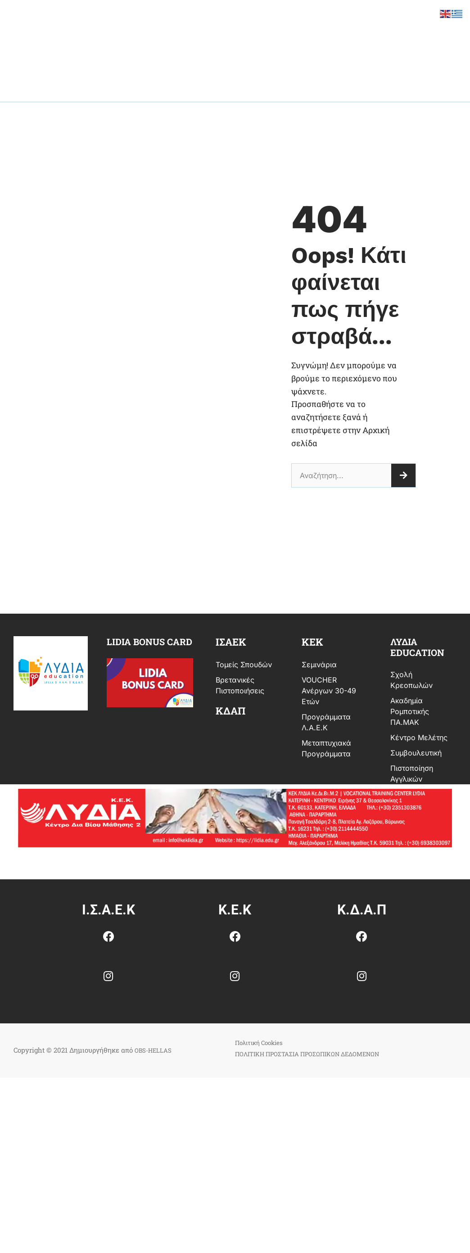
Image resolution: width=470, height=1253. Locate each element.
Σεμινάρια (319, 664)
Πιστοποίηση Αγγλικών (411, 773)
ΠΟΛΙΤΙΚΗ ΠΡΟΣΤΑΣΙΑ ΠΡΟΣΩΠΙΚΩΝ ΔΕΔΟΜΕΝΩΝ (318, 1053)
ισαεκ (231, 641)
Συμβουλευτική (416, 752)
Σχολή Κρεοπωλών (411, 680)
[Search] (403, 475)
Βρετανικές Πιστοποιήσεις (240, 685)
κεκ (312, 641)
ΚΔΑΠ (230, 710)
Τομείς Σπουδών (244, 664)
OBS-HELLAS (156, 1049)
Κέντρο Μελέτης (418, 737)
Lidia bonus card (149, 641)
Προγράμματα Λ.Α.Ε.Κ (326, 722)
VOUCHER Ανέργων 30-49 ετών (329, 690)
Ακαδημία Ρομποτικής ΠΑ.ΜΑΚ (409, 711)
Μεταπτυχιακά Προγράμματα (326, 748)
